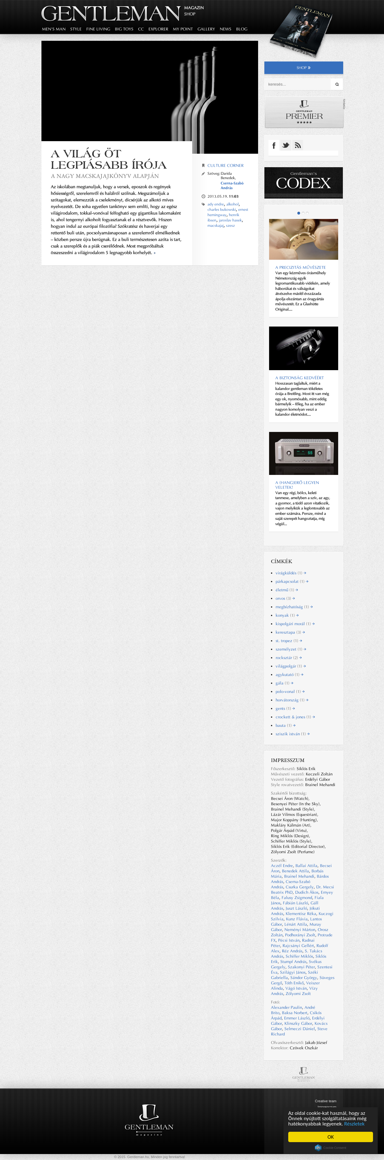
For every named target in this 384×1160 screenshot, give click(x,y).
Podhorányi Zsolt (300, 935)
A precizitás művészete (300, 267)
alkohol (232, 204)
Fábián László (295, 903)
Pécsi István (289, 940)
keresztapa (290, 632)
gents (285, 708)
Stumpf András (293, 961)
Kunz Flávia (297, 919)
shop (304, 68)
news (225, 29)
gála (284, 683)
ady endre (216, 204)
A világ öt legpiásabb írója (109, 159)
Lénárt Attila (295, 924)
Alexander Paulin (286, 1007)
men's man (54, 29)
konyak (287, 615)
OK (330, 1137)
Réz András (292, 951)
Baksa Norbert (294, 1012)
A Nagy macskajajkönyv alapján (105, 175)
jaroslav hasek (230, 220)
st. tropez (289, 640)
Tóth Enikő (294, 983)
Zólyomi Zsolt (298, 993)
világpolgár (291, 666)
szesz (230, 225)
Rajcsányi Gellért (298, 945)
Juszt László (296, 908)
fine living (98, 29)
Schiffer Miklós (299, 956)
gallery (206, 29)
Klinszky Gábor (298, 1023)
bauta (285, 725)
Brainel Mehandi (299, 876)
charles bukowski (222, 209)
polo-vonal (290, 691)
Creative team (325, 1101)
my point (183, 29)
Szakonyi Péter (301, 967)
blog (241, 29)
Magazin (194, 7)
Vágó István (296, 988)
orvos (285, 598)
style (76, 29)
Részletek (354, 1123)
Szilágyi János (293, 972)
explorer (158, 29)
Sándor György (303, 977)
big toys (124, 29)
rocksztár (289, 657)
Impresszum (327, 1107)
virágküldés (291, 573)
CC (141, 29)
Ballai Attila (306, 865)
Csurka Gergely (300, 887)
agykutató (289, 674)
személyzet (291, 649)
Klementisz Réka (301, 913)
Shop (189, 14)
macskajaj (216, 225)
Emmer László (297, 1018)
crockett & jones (295, 717)
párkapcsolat (292, 581)
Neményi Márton (299, 929)
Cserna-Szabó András (232, 185)
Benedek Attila (295, 871)
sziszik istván (293, 734)
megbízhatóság (294, 606)
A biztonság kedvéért (299, 377)
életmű (287, 590)
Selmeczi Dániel (299, 1028)
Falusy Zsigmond (297, 897)
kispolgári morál (295, 623)
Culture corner (226, 165)
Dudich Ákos (306, 892)
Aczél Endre (282, 865)
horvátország (292, 700)
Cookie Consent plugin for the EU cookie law (330, 1147)
